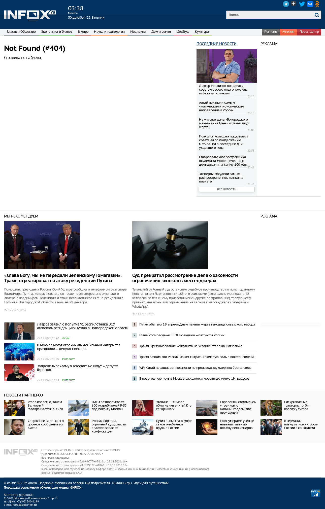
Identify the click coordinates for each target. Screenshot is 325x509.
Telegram (286, 4)
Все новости (226, 189)
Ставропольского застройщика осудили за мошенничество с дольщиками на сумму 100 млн (223, 161)
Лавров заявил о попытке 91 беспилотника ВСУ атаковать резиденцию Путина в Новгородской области (82, 326)
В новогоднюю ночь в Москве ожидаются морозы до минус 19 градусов (194, 378)
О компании (13, 483)
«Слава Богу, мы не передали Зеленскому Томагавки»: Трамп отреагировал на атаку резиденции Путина (63, 278)
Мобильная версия (69, 483)
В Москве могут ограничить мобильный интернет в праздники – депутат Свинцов (78, 347)
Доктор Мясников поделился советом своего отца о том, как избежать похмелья (223, 89)
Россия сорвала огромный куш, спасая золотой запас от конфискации (109, 426)
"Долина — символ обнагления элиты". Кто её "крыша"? (173, 405)
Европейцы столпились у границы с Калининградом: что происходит (237, 407)
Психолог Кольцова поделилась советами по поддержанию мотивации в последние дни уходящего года (223, 142)
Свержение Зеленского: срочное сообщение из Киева (46, 424)
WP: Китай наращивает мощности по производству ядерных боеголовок (195, 368)
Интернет (68, 359)
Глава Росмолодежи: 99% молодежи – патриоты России (181, 335)
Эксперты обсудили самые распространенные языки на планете (221, 178)
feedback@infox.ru (25, 504)
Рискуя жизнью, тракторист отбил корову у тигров (297, 405)
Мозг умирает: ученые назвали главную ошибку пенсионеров (237, 424)
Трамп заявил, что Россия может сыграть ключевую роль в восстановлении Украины (198, 357)
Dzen (294, 4)
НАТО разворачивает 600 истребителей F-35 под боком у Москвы (109, 405)
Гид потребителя (97, 483)
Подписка (46, 483)
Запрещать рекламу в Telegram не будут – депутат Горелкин (77, 368)
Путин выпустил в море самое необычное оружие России (173, 424)
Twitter (302, 4)
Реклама (30, 483)
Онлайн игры (122, 483)
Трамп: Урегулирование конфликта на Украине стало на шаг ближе (190, 346)
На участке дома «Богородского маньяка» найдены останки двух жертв (224, 123)
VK (310, 4)
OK (318, 4)
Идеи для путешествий (151, 483)
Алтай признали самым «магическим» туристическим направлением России (221, 106)
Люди (66, 338)
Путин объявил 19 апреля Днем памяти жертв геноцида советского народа (197, 324)
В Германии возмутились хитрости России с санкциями (301, 424)
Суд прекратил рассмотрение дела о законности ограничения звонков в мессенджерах (185, 278)
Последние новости (216, 43)
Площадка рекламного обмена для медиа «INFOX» (43, 488)
